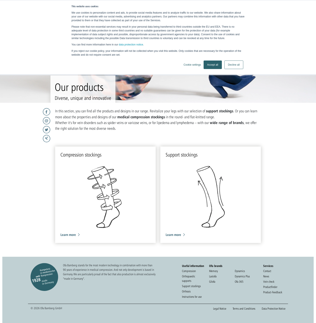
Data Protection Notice (273, 308)
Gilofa (212, 281)
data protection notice (131, 44)
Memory (213, 271)
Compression (189, 271)
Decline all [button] (234, 64)
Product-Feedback (272, 292)
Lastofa (213, 276)
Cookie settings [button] (192, 64)
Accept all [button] (212, 64)
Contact (267, 271)
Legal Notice (219, 308)
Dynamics (240, 271)
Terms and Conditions (244, 308)
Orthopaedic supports (188, 278)
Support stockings (191, 286)
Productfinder (270, 287)
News (266, 276)
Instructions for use (192, 296)
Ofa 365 (239, 281)
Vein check (268, 281)
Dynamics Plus (242, 276)
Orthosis (186, 291)
